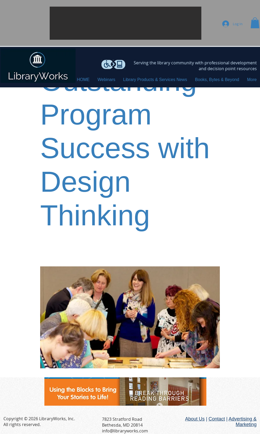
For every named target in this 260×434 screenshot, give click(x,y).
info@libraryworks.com (125, 431)
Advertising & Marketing (243, 421)
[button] (125, 23)
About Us (195, 419)
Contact (216, 419)
